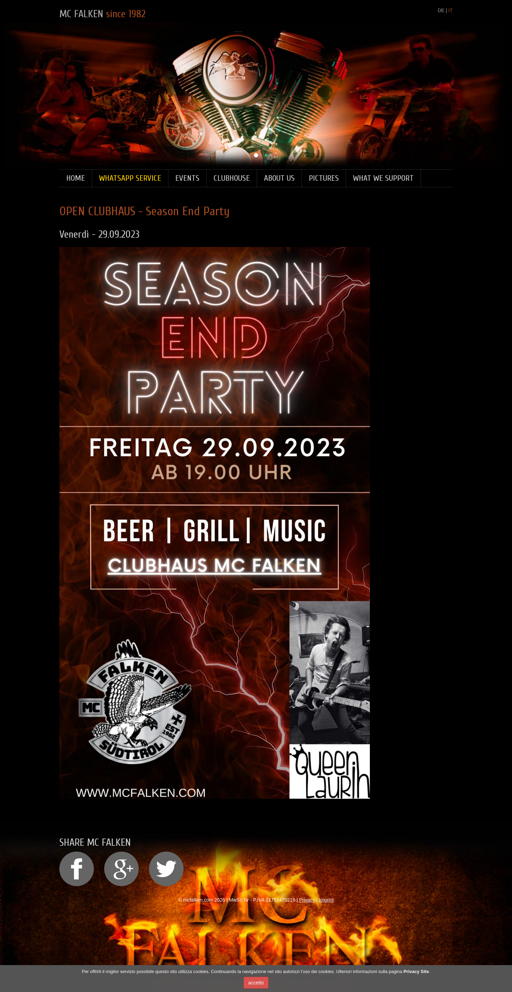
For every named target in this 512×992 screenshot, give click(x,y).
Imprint (326, 900)
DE (441, 10)
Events (187, 178)
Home (75, 178)
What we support (383, 178)
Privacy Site (416, 972)
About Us (279, 178)
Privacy (307, 900)
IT (451, 10)
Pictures (324, 178)
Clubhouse (232, 178)
